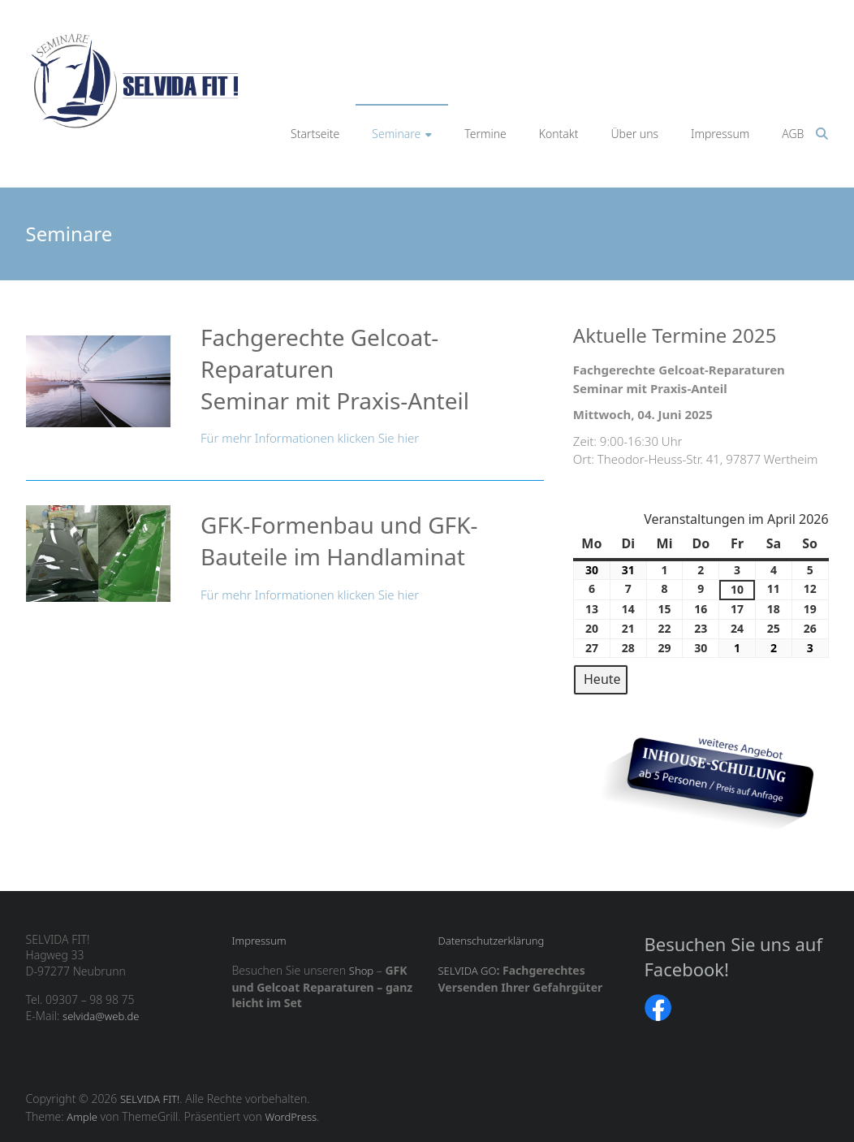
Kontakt (559, 133)
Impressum (720, 133)
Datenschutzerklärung (491, 940)
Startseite (315, 133)
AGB (793, 133)
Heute (602, 679)
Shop (361, 970)
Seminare (396, 133)
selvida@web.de (101, 1016)
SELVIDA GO (467, 970)
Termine (485, 133)
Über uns (635, 133)
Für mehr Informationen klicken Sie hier (310, 438)
